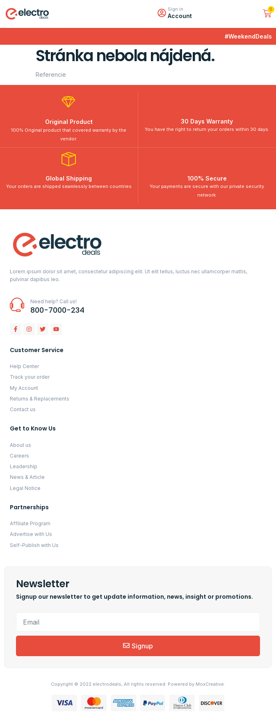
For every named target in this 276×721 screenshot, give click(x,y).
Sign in (175, 9)
